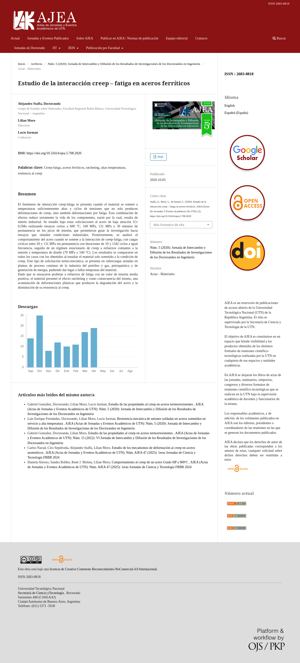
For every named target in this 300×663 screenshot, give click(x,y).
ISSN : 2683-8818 (239, 74)
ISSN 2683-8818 (278, 3)
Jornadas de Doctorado (29, 48)
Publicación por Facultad (103, 48)
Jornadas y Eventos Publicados (48, 38)
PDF (160, 157)
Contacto (201, 38)
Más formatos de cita (168, 225)
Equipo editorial (177, 38)
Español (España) (236, 113)
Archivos (36, 64)
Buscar (279, 38)
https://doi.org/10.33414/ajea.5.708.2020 (54, 153)
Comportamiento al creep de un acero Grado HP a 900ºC (150, 462)
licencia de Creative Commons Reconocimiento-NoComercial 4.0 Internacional (103, 569)
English (230, 105)
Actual (15, 38)
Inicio (21, 64)
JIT (55, 48)
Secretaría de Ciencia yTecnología (41, 593)
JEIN (72, 48)
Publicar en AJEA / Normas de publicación (129, 38)
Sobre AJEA (84, 38)
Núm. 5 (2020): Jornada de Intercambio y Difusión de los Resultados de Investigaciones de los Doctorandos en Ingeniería (124, 64)
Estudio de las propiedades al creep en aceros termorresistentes (151, 404)
